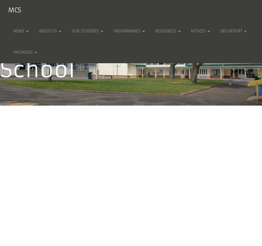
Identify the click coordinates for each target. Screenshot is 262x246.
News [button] (21, 31)
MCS (14, 10)
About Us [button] (50, 31)
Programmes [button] (129, 31)
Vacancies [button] (25, 52)
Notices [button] (200, 31)
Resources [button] (168, 31)
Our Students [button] (87, 31)
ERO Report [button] (233, 31)
